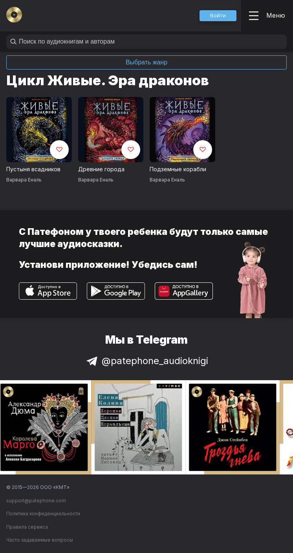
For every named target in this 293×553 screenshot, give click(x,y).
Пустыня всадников (33, 169)
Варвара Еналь (24, 180)
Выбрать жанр (146, 62)
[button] (218, 15)
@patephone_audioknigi (146, 360)
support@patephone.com (36, 501)
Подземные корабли (178, 169)
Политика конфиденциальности (43, 513)
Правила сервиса (27, 527)
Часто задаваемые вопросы (39, 540)
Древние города (101, 169)
